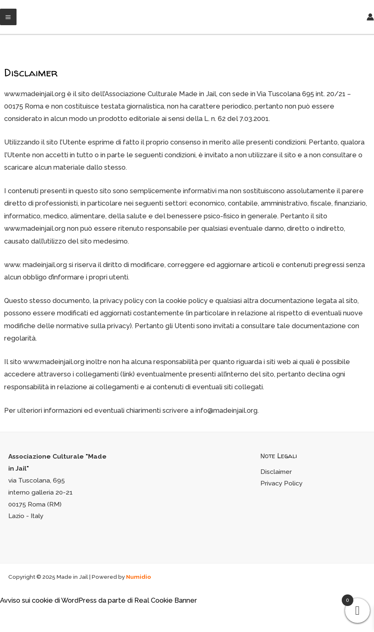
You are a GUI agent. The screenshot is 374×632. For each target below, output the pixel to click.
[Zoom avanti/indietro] (63, 615)
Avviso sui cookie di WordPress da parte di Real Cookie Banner (98, 600)
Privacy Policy (281, 483)
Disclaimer (276, 472)
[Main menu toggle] (8, 17)
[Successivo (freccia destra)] (26, 628)
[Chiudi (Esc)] (8, 615)
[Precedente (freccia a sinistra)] (8, 628)
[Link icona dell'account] (370, 17)
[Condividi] (26, 615)
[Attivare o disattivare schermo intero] (44, 615)
